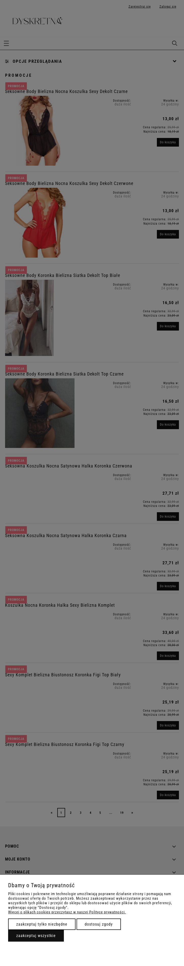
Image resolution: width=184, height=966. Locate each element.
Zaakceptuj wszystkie (36, 935)
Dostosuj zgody (99, 924)
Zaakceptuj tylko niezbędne (41, 924)
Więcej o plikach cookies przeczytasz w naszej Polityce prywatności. (67, 912)
